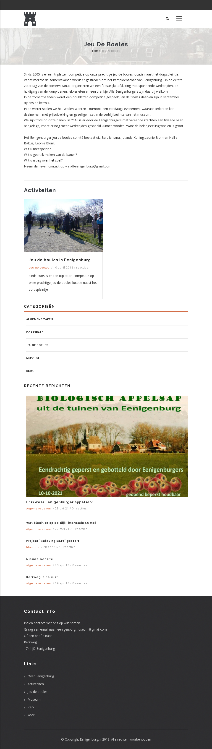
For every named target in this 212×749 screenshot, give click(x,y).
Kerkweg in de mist (42, 577)
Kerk (30, 371)
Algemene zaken (39, 319)
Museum (32, 358)
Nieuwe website (39, 559)
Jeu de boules (37, 691)
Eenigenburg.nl (90, 739)
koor (31, 715)
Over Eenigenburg (41, 676)
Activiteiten (36, 684)
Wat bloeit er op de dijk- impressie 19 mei (61, 523)
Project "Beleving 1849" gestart (52, 541)
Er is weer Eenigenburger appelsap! (59, 502)
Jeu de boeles (39, 267)
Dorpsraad (35, 332)
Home (96, 51)
